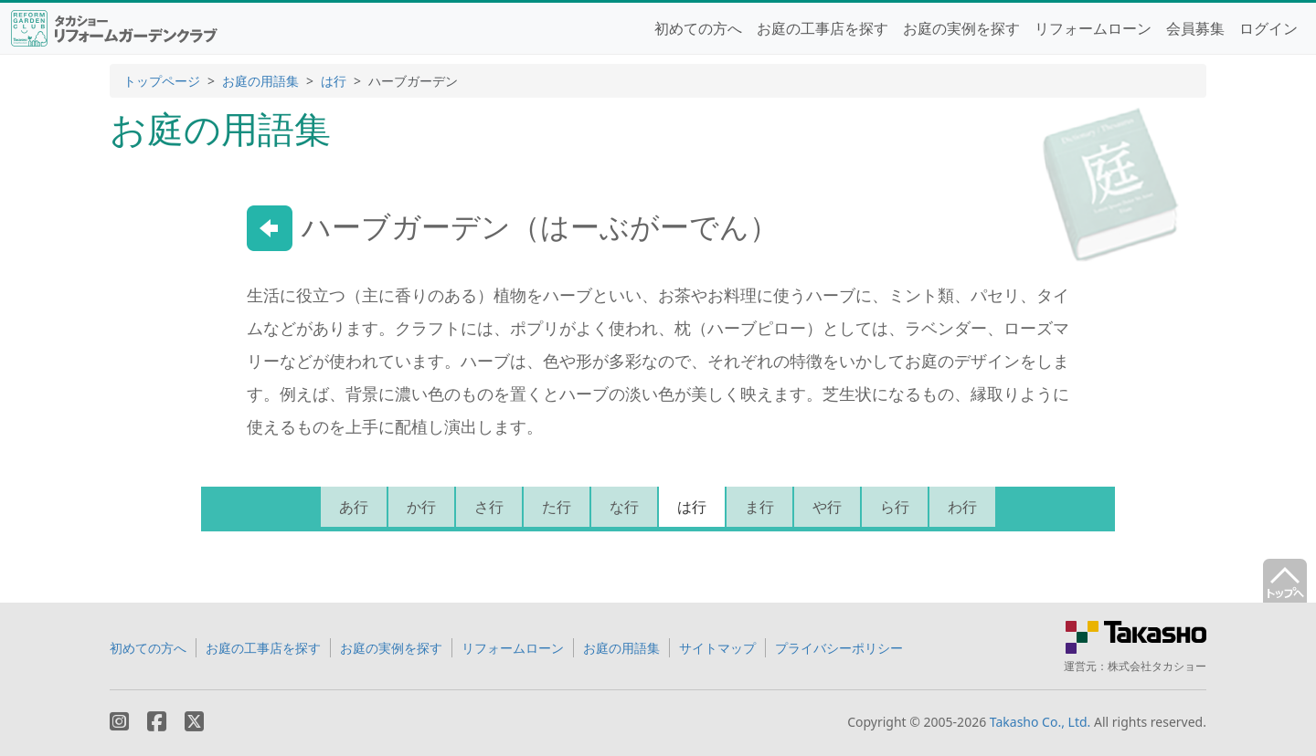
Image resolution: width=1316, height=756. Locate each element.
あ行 (353, 507)
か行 (421, 507)
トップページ (161, 80)
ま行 (759, 507)
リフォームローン (1093, 28)
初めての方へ (698, 28)
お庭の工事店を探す (822, 28)
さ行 (489, 507)
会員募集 (1195, 28)
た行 (556, 507)
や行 (827, 507)
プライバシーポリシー (839, 647)
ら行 (894, 507)
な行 (624, 507)
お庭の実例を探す (961, 28)
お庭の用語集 (260, 80)
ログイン (1268, 28)
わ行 (962, 507)
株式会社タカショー (1157, 666)
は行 (333, 80)
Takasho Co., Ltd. (1040, 721)
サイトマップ (717, 647)
